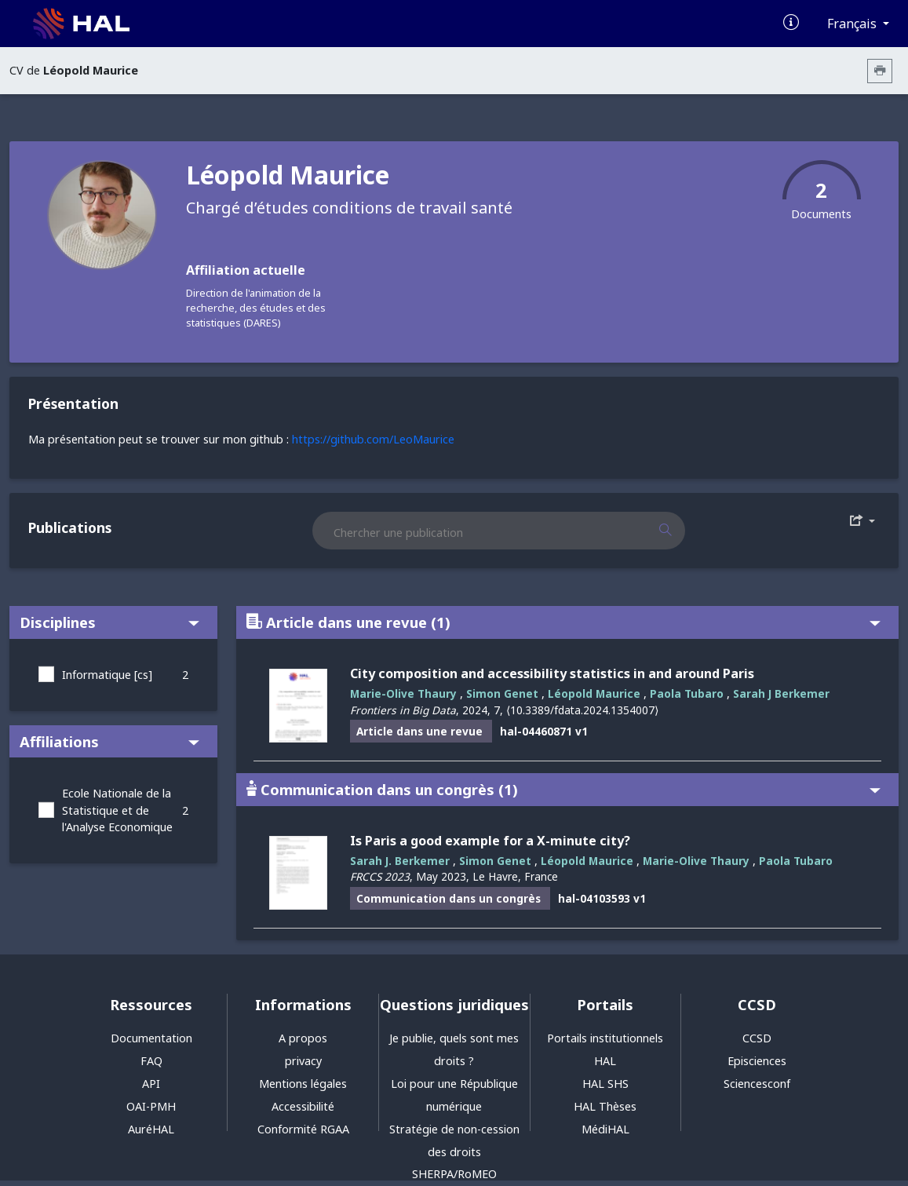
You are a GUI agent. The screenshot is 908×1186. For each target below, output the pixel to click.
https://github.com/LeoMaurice (373, 439)
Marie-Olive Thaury (403, 693)
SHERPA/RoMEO (454, 1173)
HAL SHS (605, 1083)
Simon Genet (502, 693)
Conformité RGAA (303, 1129)
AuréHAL (151, 1129)
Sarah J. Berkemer (400, 860)
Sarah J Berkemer (781, 693)
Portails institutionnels (605, 1038)
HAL (605, 1060)
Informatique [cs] (107, 674)
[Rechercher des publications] (678, 530)
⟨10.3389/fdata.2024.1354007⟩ (582, 709)
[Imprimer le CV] (879, 71)
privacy (303, 1060)
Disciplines (109, 622)
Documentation (151, 1038)
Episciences (756, 1060)
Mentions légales (303, 1083)
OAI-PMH (151, 1106)
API (151, 1083)
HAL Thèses (605, 1106)
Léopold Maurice (594, 693)
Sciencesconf (757, 1083)
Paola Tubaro (687, 693)
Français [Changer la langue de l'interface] (853, 23)
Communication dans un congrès (563, 789)
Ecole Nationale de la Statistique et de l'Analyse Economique (117, 810)
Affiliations (109, 741)
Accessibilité (303, 1106)
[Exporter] (862, 521)
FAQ (151, 1060)
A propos (303, 1038)
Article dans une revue (563, 622)
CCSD (756, 1038)
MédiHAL (605, 1129)
